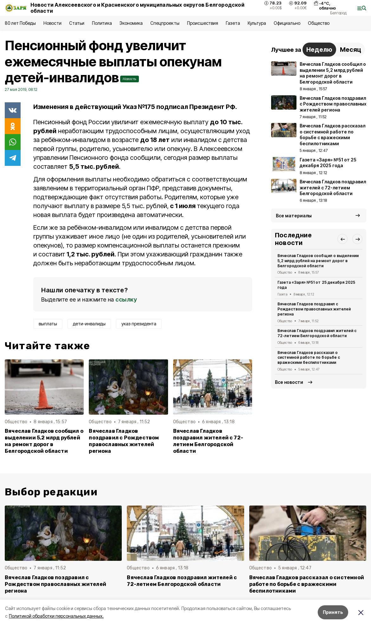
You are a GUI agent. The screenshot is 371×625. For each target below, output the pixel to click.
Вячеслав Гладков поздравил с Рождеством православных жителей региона (124, 441)
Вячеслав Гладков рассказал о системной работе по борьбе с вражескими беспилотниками (308, 357)
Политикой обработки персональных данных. (56, 616)
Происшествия (202, 23)
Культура (257, 23)
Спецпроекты (164, 23)
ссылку (126, 299)
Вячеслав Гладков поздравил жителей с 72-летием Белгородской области (208, 441)
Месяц (350, 49)
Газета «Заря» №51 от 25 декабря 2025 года (316, 285)
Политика (102, 23)
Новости (52, 23)
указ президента (138, 323)
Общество (318, 23)
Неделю (319, 49)
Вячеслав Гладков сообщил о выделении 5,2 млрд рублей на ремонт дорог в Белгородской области (44, 441)
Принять (333, 612)
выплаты (48, 323)
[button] (342, 239)
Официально (287, 23)
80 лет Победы (20, 23)
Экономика (131, 23)
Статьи (76, 23)
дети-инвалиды (89, 323)
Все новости (289, 382)
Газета (233, 23)
